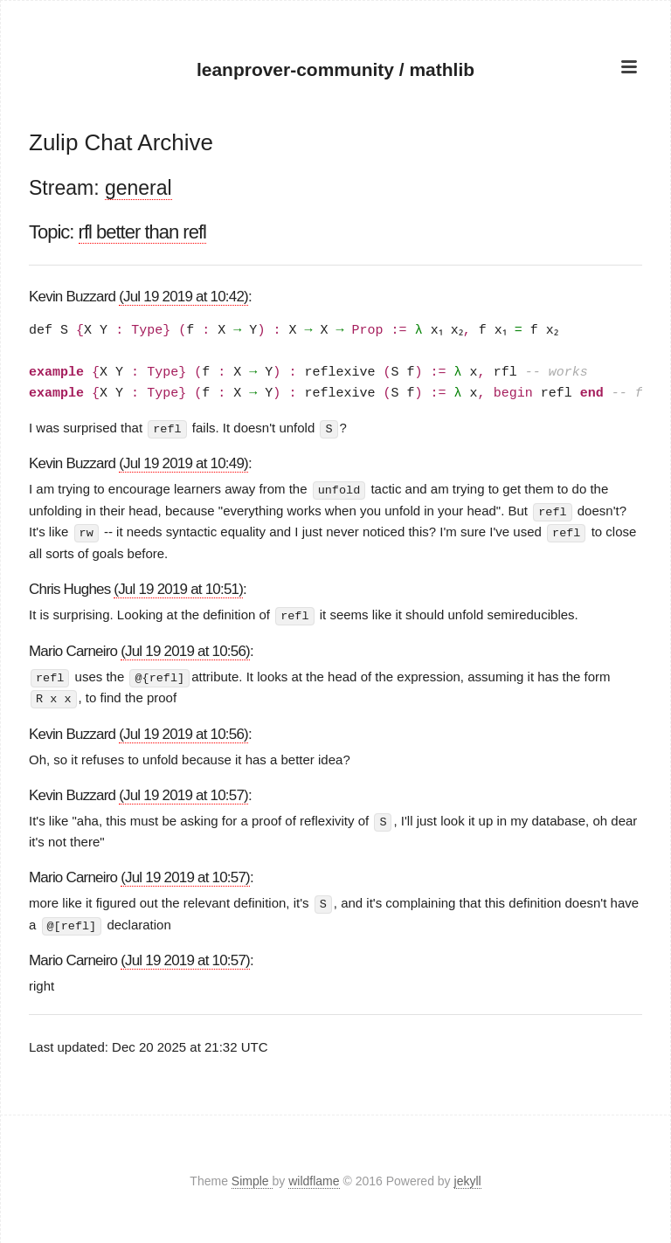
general (138, 187)
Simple (252, 1177)
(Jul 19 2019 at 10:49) (183, 463)
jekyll (467, 1177)
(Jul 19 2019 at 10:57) (183, 791)
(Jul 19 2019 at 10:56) (185, 648)
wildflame (313, 1177)
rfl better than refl (142, 232)
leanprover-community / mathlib (335, 69)
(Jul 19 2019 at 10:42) (183, 296)
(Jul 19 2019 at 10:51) (178, 587)
